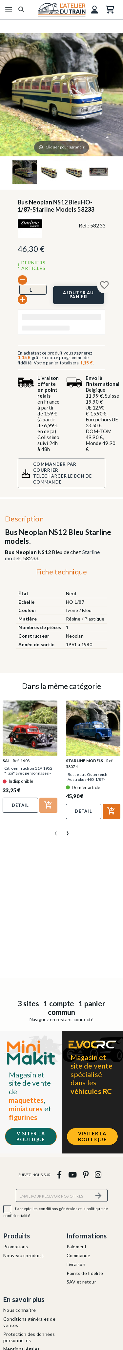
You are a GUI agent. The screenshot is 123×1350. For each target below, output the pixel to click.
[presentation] (56, 830)
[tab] (61, 573)
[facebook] (59, 1174)
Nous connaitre (19, 1310)
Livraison (76, 1264)
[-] (22, 280)
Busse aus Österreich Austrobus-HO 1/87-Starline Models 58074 (88, 779)
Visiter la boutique (30, 1136)
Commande (79, 1255)
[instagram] (98, 1174)
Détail (20, 805)
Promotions (15, 1246)
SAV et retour (81, 1281)
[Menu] (8, 9)
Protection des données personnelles (29, 1337)
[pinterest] (86, 1174)
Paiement (77, 1246)
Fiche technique (61, 571)
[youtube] (72, 1174)
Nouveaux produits (23, 1255)
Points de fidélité (85, 1273)
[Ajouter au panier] (78, 295)
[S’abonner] (99, 1195)
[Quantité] (33, 290)
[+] (22, 299)
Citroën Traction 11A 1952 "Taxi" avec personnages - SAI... (28, 773)
